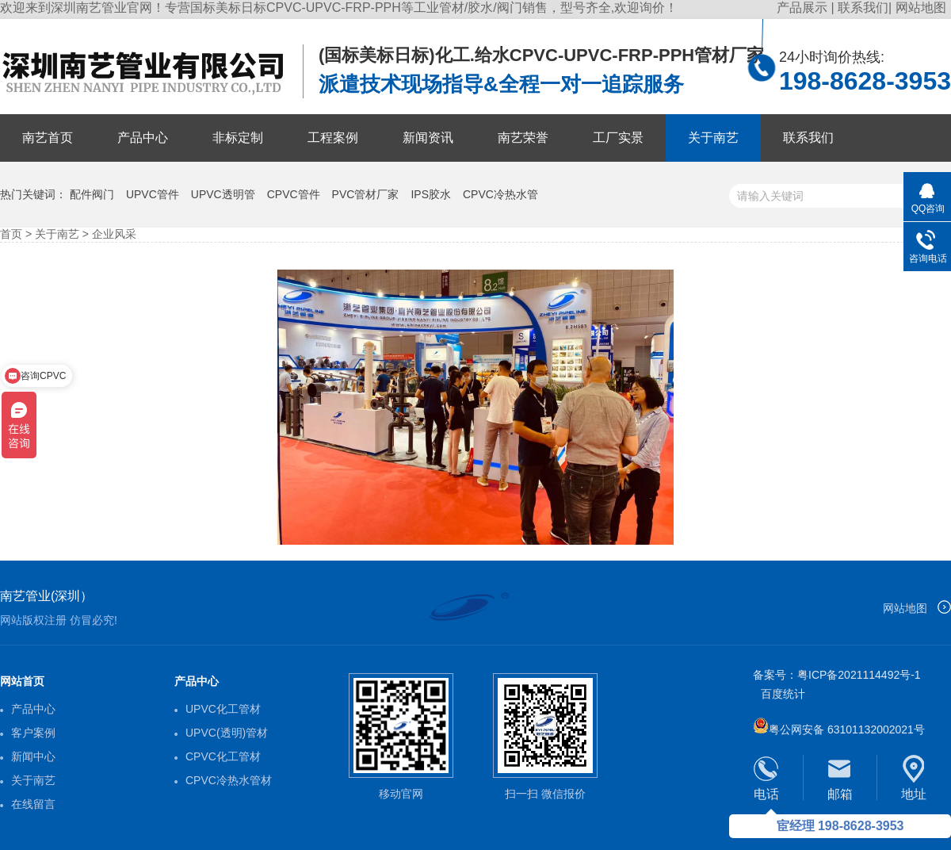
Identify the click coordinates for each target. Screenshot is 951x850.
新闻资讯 (428, 137)
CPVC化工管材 (223, 756)
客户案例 (33, 732)
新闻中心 (33, 756)
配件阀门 (92, 194)
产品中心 (142, 137)
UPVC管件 (152, 194)
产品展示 (804, 7)
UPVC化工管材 (223, 709)
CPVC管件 (293, 194)
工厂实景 (618, 137)
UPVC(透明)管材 (226, 732)
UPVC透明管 (223, 194)
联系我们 (863, 7)
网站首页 (22, 681)
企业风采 (114, 234)
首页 (11, 234)
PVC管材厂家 (365, 194)
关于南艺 (713, 137)
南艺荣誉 (523, 137)
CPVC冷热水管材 (228, 780)
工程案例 (332, 137)
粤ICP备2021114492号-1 (859, 674)
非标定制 (237, 137)
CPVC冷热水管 (500, 194)
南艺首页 (47, 137)
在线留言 (33, 804)
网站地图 (921, 7)
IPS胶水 (431, 194)
